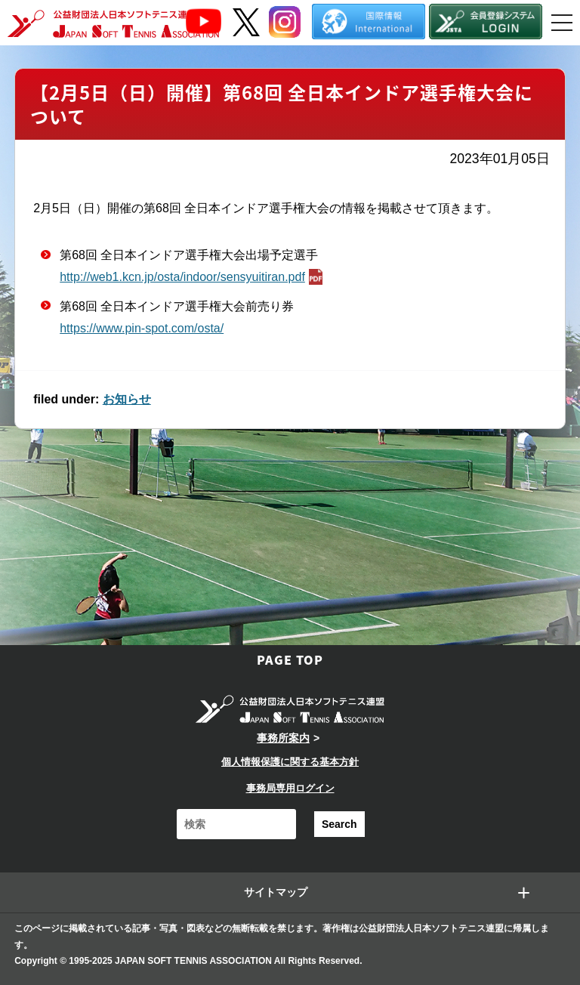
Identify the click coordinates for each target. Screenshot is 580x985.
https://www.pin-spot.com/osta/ (142, 328)
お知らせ (127, 399)
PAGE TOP (290, 659)
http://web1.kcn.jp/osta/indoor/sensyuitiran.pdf (193, 277)
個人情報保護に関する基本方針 (290, 761)
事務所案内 (283, 738)
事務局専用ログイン (290, 788)
